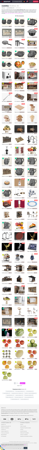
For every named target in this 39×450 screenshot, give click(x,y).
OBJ (8, 13)
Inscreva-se (36, 1)
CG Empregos (3, 436)
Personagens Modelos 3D (20, 391)
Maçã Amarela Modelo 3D (31, 337)
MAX (6, 13)
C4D (16, 13)
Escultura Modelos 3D (10, 391)
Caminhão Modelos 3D (15, 399)
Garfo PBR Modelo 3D (5, 101)
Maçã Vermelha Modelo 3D (19, 347)
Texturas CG (3, 429)
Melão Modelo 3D (17, 358)
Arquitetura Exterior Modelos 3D (17, 393)
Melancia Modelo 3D (18, 337)
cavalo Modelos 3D (6, 393)
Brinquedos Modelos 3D (28, 395)
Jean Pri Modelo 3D (30, 315)
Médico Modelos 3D (9, 397)
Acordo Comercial (23, 431)
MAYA (21, 13)
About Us (3, 407)
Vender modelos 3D (4, 431)
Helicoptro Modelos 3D (18, 397)
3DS (12, 13)
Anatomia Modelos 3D (24, 399)
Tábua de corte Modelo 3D (19, 112)
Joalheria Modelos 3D (19, 395)
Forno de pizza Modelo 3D (6, 262)
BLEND (18, 13)
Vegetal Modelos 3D (10, 395)
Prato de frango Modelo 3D (19, 69)
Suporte (21, 424)
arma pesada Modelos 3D (28, 397)
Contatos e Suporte (25, 422)
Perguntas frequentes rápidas (25, 427)
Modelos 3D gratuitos (5, 427)
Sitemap (35, 442)
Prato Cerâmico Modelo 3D (31, 208)
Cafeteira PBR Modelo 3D (19, 47)
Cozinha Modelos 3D (29, 391)
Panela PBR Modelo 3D (31, 37)
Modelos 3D (3, 424)
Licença (21, 429)
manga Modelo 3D (30, 369)
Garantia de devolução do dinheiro (26, 436)
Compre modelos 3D (6, 422)
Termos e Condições (24, 434)
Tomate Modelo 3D (5, 347)
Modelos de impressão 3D (6, 426)
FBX (10, 13)
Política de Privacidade (24, 432)
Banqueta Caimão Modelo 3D (19, 315)
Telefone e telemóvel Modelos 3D (30, 393)
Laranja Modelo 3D (5, 369)
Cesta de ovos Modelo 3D (6, 187)
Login (31, 1)
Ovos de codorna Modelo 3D (6, 358)
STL (14, 13)
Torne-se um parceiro (5, 432)
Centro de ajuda (23, 426)
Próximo (23, 383)
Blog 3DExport (4, 434)
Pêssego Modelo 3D (30, 358)
